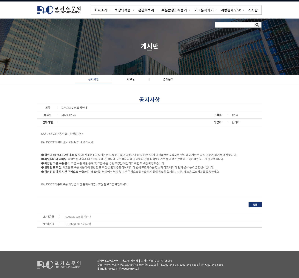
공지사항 (93, 79)
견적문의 (168, 79)
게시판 (253, 9)
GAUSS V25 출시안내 (78, 216)
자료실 (131, 79)
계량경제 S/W (231, 9)
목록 (255, 204)
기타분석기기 (203, 9)
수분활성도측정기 (174, 9)
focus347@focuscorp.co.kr (124, 268)
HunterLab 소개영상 (78, 224)
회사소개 (101, 9)
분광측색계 (146, 9)
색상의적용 (123, 9)
